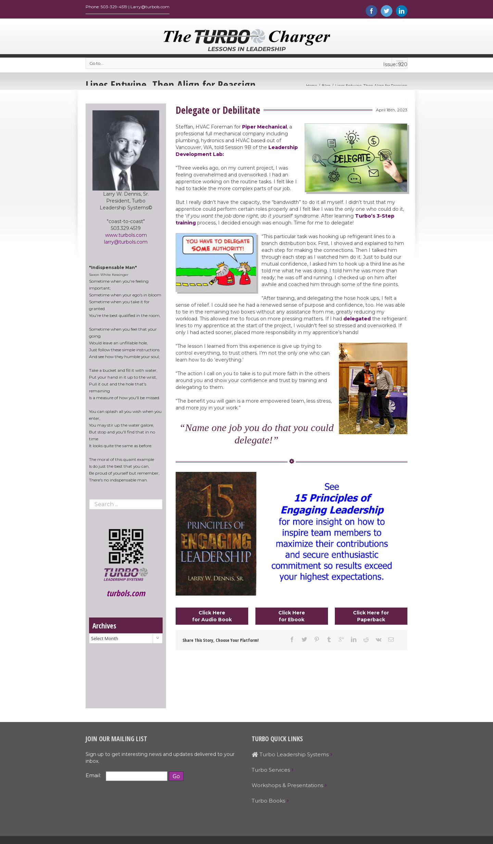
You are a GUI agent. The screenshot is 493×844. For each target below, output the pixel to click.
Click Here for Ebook (291, 617)
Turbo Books (268, 802)
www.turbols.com (126, 237)
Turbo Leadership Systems (290, 756)
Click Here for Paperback (371, 617)
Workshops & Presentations (287, 787)
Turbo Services (271, 771)
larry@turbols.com (126, 244)
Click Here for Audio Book (212, 617)
